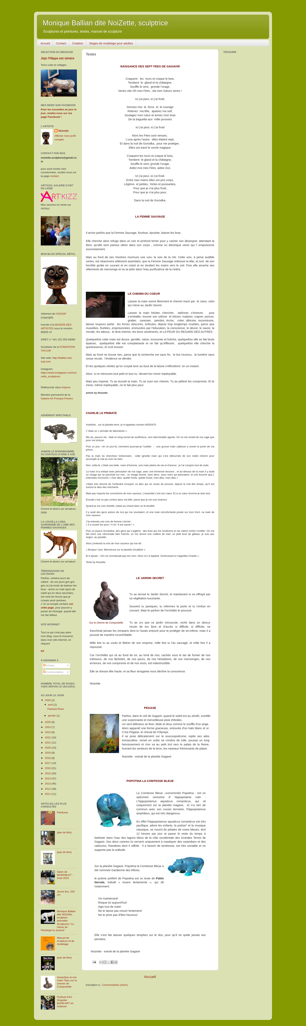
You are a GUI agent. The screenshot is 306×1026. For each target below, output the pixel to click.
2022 (48, 737)
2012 (48, 788)
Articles (49, 665)
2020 (48, 747)
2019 (48, 752)
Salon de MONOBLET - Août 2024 (65, 875)
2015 (48, 773)
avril (51, 704)
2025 (48, 722)
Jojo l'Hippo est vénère (57, 58)
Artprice (66, 387)
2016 (48, 768)
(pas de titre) (64, 832)
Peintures (62, 812)
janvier (52, 715)
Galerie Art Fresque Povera (57, 398)
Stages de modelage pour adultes (111, 43)
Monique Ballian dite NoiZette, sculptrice (105, 23)
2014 (48, 778)
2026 (48, 700)
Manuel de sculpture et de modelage (65, 941)
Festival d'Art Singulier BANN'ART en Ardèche (65, 1002)
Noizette (63, 130)
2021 (48, 742)
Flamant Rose (55, 708)
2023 (48, 732)
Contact (61, 43)
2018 (48, 758)
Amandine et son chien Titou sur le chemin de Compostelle (67, 982)
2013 (48, 783)
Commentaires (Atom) (115, 984)
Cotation (77, 43)
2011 (48, 793)
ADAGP (61, 313)
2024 (48, 727)
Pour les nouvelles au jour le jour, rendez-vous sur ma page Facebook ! (58, 113)
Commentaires (53, 672)
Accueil (45, 43)
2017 (48, 763)
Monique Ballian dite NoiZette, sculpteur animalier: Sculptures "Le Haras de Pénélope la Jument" (58, 921)
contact (54, 176)
